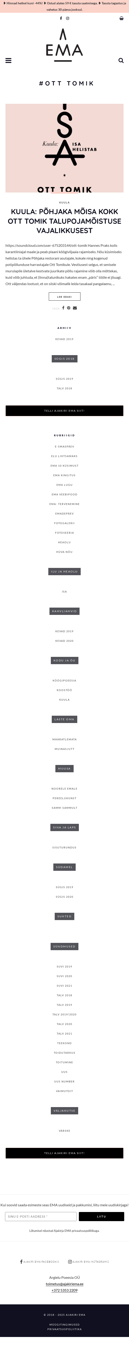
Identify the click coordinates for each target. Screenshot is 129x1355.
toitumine (64, 1062)
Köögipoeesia (64, 680)
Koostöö (64, 690)
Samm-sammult (64, 807)
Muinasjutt (65, 748)
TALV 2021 (64, 1033)
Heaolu (64, 542)
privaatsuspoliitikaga (85, 1231)
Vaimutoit (64, 1091)
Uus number (64, 1081)
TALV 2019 (64, 1004)
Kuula (64, 202)
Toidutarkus (64, 1052)
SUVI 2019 (64, 966)
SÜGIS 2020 (64, 896)
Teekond (64, 1043)
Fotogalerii (64, 523)
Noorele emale (64, 788)
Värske (64, 1130)
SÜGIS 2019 (64, 378)
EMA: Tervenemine (64, 503)
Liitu (101, 1216)
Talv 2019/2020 (64, 1014)
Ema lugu (65, 484)
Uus (64, 1071)
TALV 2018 (64, 388)
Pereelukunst (65, 798)
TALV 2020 (64, 1023)
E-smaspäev (64, 446)
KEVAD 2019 (64, 339)
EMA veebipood (64, 494)
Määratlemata (64, 739)
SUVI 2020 (64, 976)
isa (64, 591)
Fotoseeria (64, 532)
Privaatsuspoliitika (64, 1329)
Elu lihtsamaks (64, 456)
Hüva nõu (64, 551)
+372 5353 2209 (64, 1290)
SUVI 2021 (64, 985)
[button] (8, 61)
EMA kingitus (64, 475)
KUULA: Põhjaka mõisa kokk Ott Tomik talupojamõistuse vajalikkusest (64, 221)
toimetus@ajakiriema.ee (64, 1284)
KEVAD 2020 (64, 640)
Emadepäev (64, 513)
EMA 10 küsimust (65, 465)
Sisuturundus (64, 847)
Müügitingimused (64, 1324)
